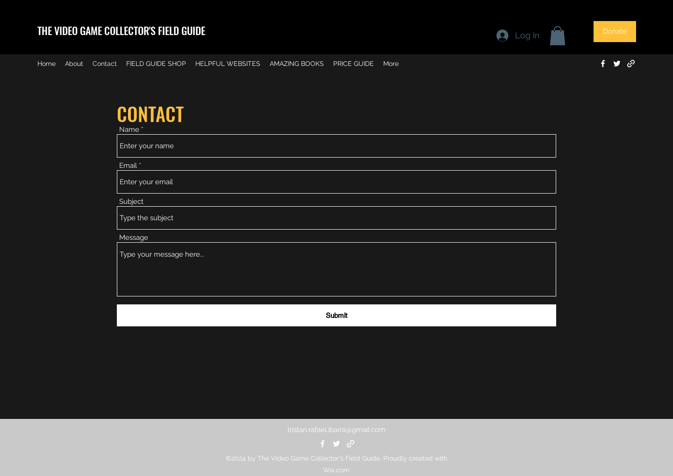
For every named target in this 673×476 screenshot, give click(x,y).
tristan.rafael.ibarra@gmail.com (336, 430)
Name (129, 129)
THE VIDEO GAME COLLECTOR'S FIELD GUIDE (121, 30)
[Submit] (336, 315)
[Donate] (615, 31)
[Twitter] (617, 63)
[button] (558, 35)
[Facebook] (603, 63)
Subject (131, 201)
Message (133, 237)
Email (128, 165)
